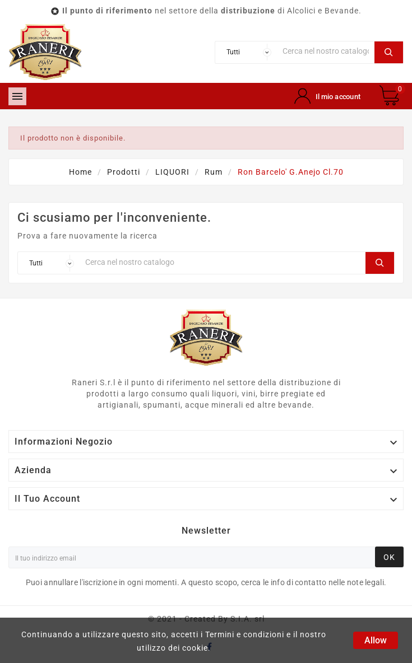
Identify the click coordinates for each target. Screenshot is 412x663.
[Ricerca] (326, 51)
